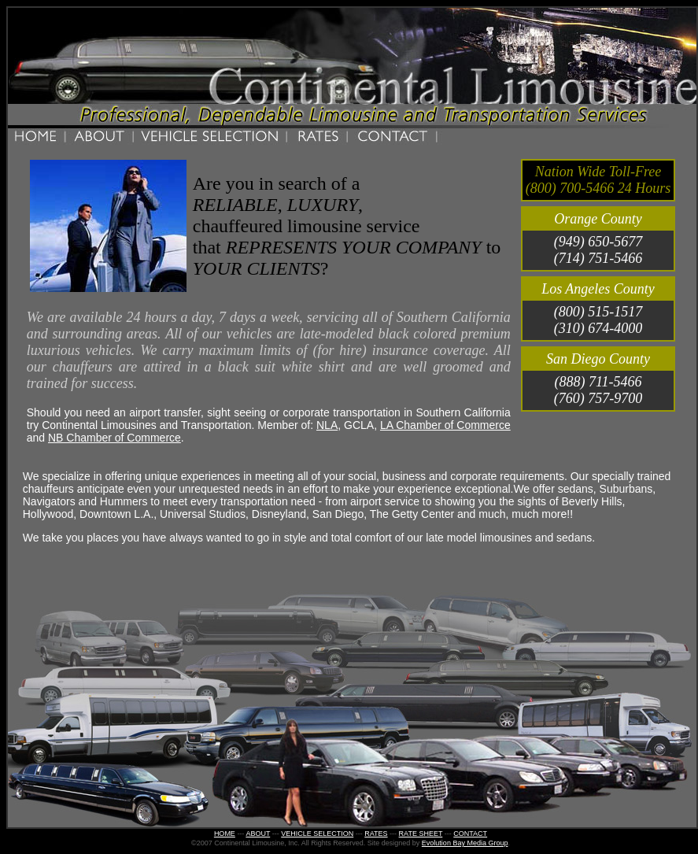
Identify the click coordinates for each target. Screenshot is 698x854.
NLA (327, 425)
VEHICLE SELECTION (317, 833)
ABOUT (258, 833)
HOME (224, 833)
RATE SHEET (421, 833)
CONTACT (470, 833)
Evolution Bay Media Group (465, 843)
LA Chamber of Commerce (445, 425)
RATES (375, 833)
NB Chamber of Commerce (114, 437)
